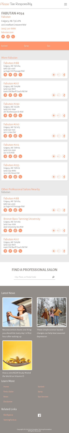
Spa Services (43, 397)
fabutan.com (7, 32)
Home (6, 387)
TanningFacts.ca (9, 420)
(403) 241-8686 (8, 28)
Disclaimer (7, 402)
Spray (26, 46)
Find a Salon (8, 392)
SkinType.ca (8, 415)
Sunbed (4, 46)
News (5, 397)
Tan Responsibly (16, 4)
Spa (48, 46)
